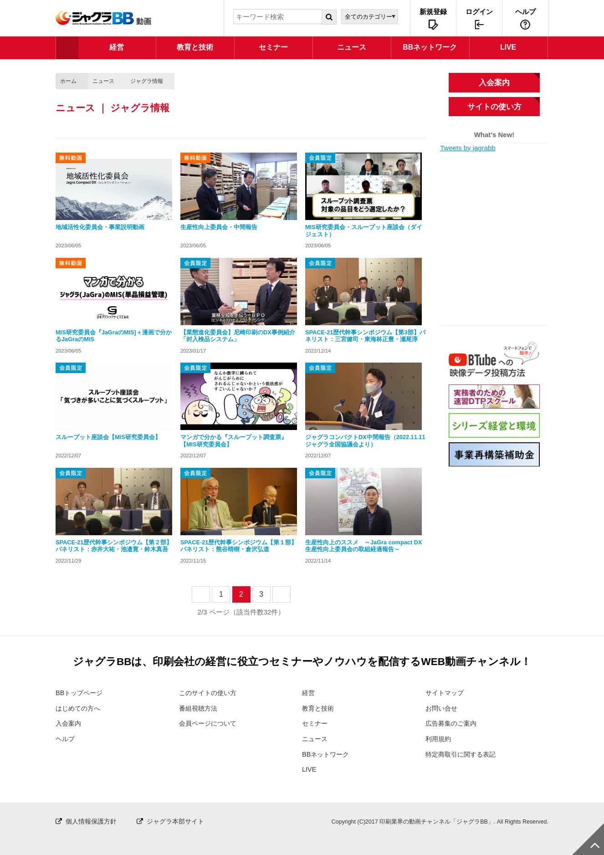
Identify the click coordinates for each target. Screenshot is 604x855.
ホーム (68, 81)
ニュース (103, 81)
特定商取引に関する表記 (463, 754)
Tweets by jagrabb (468, 148)
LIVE (309, 769)
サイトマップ (445, 692)
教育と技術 (319, 708)
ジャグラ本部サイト (181, 820)
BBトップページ (81, 692)
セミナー (315, 723)
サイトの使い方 (494, 106)
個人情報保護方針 (93, 820)
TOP (67, 47)
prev (209, 594)
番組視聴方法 (199, 708)
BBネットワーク (327, 754)
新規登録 (433, 11)
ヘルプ (525, 11)
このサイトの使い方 (210, 692)
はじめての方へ (79, 708)
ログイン (479, 11)
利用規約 (439, 738)
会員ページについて (210, 723)
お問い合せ (442, 708)
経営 (309, 692)
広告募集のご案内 (452, 723)
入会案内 (494, 82)
